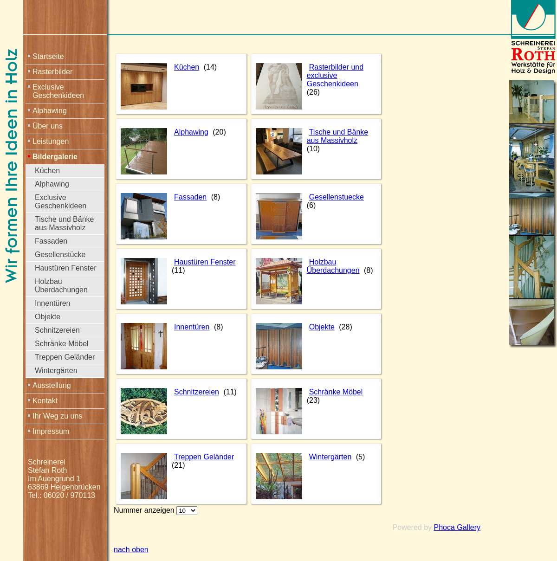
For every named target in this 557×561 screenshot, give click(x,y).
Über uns (47, 126)
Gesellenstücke (60, 254)
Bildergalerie (55, 157)
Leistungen (50, 141)
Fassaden (51, 241)
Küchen (47, 170)
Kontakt (45, 401)
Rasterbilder (52, 72)
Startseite (48, 56)
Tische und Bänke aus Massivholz (64, 223)
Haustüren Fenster (66, 268)
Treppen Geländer (65, 357)
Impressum (50, 431)
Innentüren (53, 303)
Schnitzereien (57, 330)
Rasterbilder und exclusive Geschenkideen (335, 75)
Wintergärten (56, 370)
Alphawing (49, 111)
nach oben (131, 550)
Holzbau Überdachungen (61, 285)
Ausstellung (51, 385)
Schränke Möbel (62, 344)
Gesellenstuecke (336, 197)
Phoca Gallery (457, 527)
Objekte (47, 317)
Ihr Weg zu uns (57, 416)
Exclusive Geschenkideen (58, 91)
